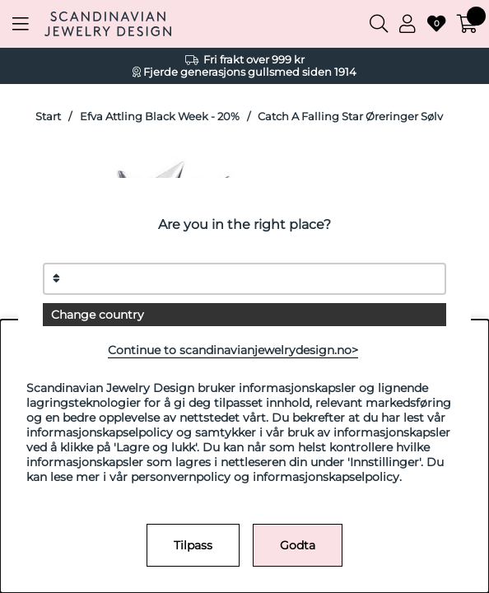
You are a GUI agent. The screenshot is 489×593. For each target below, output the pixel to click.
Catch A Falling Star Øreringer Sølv (350, 116)
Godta (297, 545)
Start (48, 116)
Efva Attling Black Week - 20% (160, 116)
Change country (97, 314)
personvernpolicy (181, 476)
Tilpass (193, 545)
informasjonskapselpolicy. (327, 476)
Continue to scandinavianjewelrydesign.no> (233, 350)
